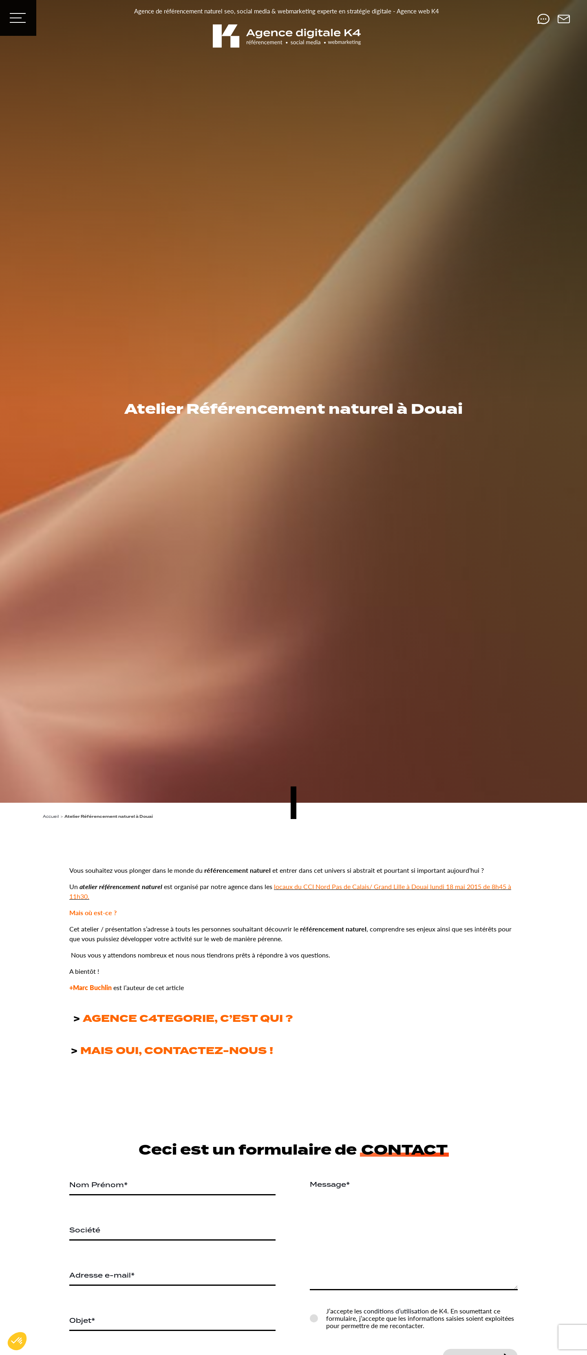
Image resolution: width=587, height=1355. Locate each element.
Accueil (51, 816)
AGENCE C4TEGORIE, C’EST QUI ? (188, 1018)
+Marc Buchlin (90, 987)
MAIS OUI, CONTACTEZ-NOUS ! (175, 1051)
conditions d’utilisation (396, 1310)
